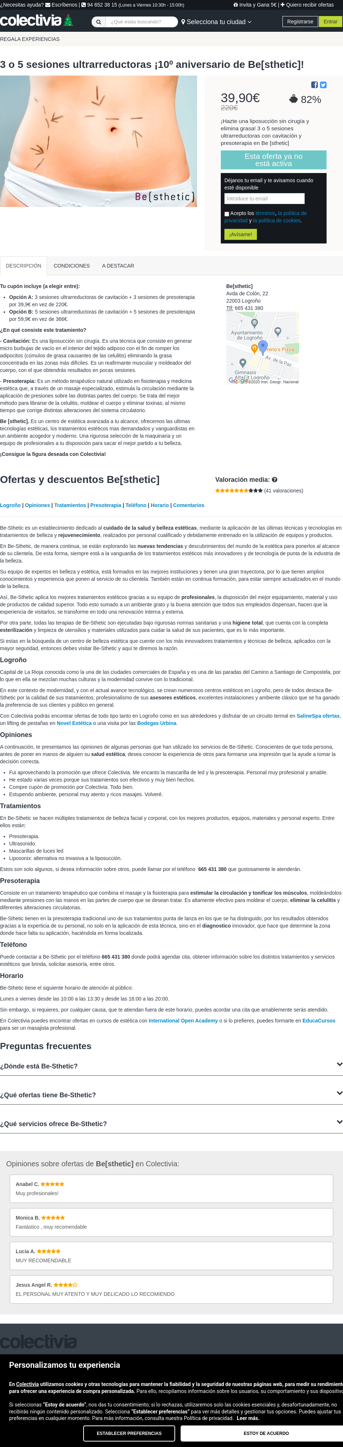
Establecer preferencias (129, 1433)
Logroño (10, 505)
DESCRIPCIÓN (23, 266)
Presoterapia (105, 505)
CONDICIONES (72, 266)
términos (265, 213)
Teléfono (136, 505)
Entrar (331, 21)
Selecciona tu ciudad (216, 22)
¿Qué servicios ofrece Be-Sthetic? (171, 1123)
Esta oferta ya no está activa (274, 160)
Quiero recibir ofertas (307, 5)
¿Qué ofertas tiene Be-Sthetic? (171, 1094)
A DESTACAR (118, 266)
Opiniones (37, 505)
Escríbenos (61, 5)
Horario (160, 505)
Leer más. (248, 1418)
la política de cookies (277, 220)
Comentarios (189, 505)
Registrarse (300, 21)
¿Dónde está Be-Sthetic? (171, 1065)
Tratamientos (70, 505)
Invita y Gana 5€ (255, 5)
